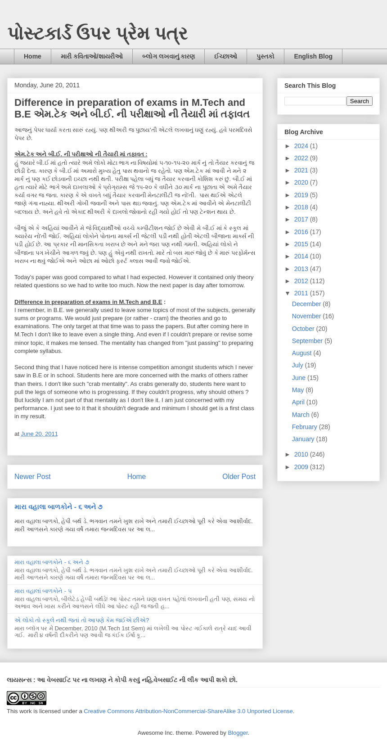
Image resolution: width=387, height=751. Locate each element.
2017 (302, 219)
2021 (302, 170)
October (304, 328)
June (299, 377)
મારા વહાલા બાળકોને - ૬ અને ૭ (58, 507)
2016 (302, 231)
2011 (302, 293)
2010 (302, 454)
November (307, 316)
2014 (302, 256)
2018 (302, 207)
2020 (302, 182)
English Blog (313, 56)
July (298, 365)
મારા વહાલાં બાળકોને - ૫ (43, 591)
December (307, 304)
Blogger (238, 732)
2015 (302, 244)
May (299, 390)
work (25, 711)
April (299, 402)
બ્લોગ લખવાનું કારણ (168, 56)
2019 (302, 195)
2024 (302, 145)
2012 (302, 281)
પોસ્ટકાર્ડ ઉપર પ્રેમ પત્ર (97, 33)
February (305, 426)
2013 (302, 268)
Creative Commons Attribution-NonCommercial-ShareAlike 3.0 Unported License (188, 711)
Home (32, 56)
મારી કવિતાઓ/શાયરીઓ (92, 56)
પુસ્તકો (265, 56)
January (304, 439)
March (301, 414)
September (308, 340)
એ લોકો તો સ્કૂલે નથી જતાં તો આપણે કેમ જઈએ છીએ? (81, 620)
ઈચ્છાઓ (225, 56)
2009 (302, 467)
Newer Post (32, 476)
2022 (302, 158)
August (302, 353)
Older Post (239, 476)
